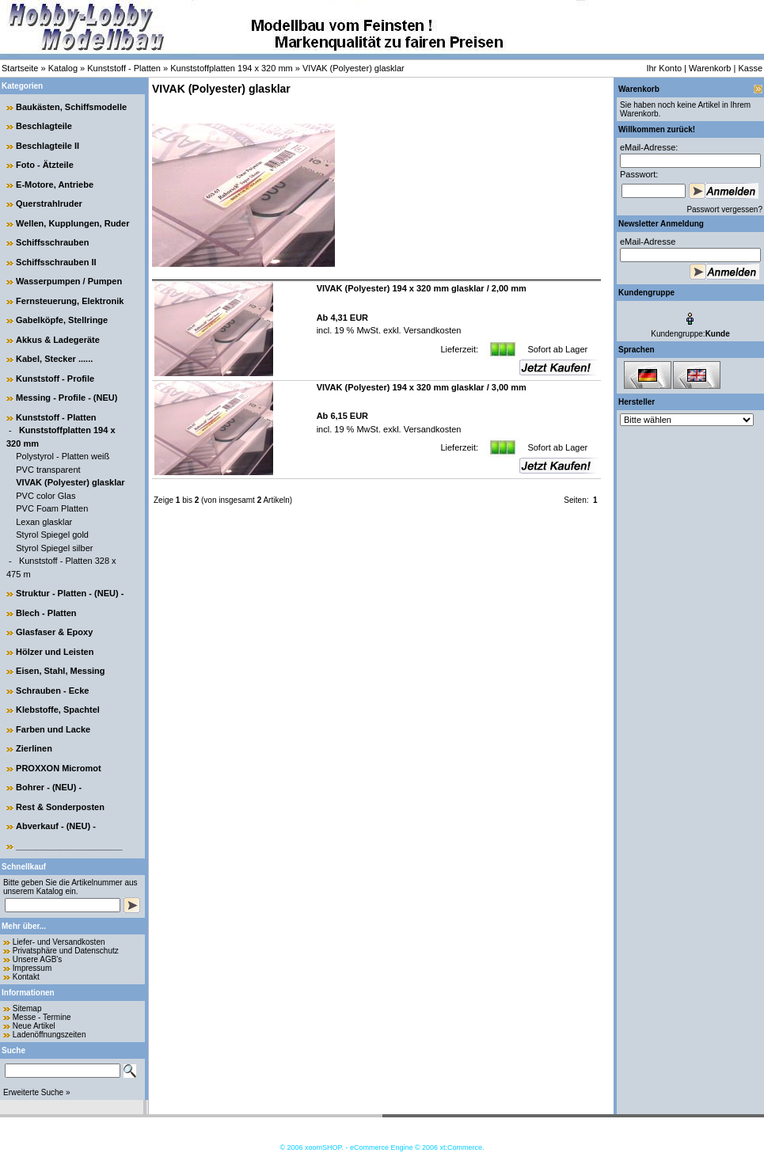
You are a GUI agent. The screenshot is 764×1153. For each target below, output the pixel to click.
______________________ (69, 845)
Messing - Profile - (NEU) (66, 397)
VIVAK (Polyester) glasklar (353, 68)
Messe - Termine (42, 1017)
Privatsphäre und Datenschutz (66, 950)
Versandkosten (431, 330)
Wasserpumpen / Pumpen (69, 281)
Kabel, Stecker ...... (54, 358)
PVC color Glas (45, 495)
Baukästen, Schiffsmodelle (71, 107)
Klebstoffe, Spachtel (58, 709)
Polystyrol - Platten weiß (62, 456)
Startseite (20, 68)
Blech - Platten (46, 613)
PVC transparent (48, 469)
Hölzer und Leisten (54, 651)
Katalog (63, 68)
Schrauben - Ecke (52, 690)
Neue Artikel (34, 1026)
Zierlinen (34, 748)
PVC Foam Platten (52, 508)
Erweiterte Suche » (36, 1092)
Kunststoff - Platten (124, 68)
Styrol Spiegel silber (54, 548)
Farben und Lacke (53, 729)
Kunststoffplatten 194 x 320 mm (231, 68)
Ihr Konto (664, 68)
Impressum (32, 968)
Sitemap (27, 1008)
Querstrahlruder (49, 203)
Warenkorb (710, 68)
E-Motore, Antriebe (54, 184)
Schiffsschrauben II (56, 262)
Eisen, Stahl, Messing (60, 670)
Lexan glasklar (44, 522)
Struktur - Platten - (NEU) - (70, 593)
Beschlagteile (44, 126)
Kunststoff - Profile (55, 378)
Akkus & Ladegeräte (58, 339)
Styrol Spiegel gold (52, 534)
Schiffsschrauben (52, 242)
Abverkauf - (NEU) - (56, 826)
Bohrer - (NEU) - (49, 787)
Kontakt (26, 976)
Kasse (750, 68)
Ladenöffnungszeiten (49, 1034)
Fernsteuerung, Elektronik (70, 301)
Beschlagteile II (47, 145)
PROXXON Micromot (58, 768)
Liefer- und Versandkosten (59, 942)
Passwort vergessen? (724, 209)
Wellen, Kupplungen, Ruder (72, 223)
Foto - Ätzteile (45, 164)
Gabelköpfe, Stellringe (62, 320)
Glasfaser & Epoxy (54, 632)
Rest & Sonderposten (60, 807)
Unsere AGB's (38, 959)
